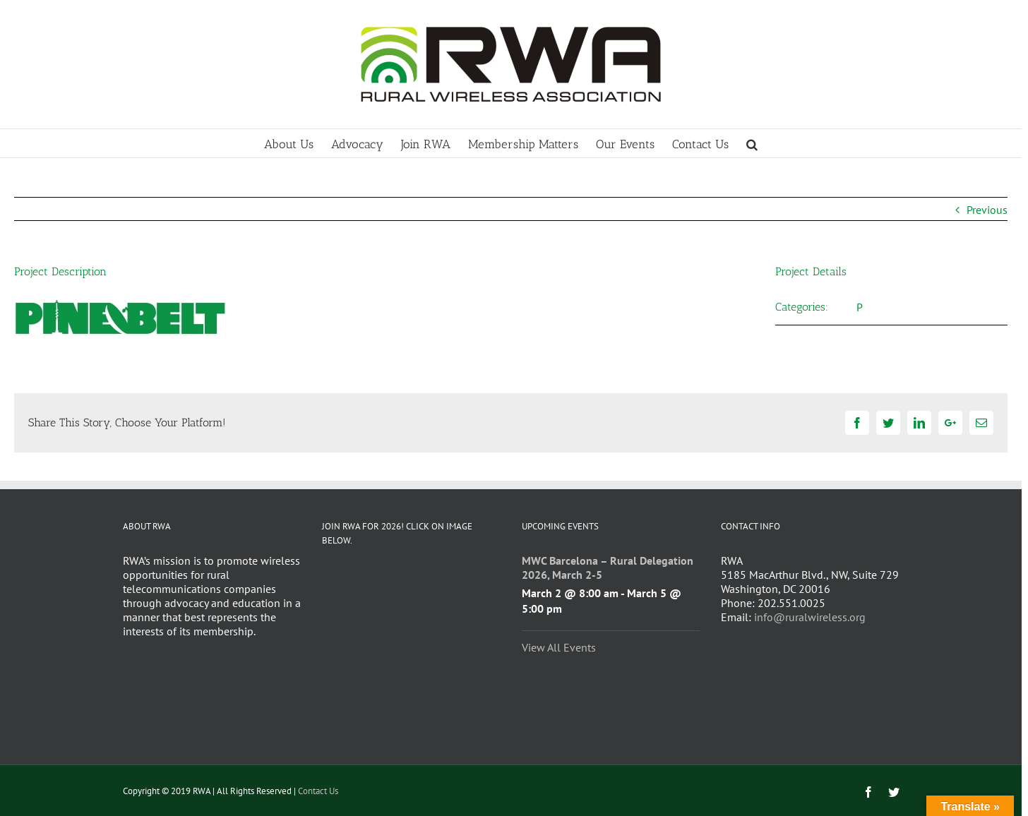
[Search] (752, 143)
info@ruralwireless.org (810, 617)
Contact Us (318, 791)
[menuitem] (297, 143)
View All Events (559, 647)
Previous (987, 210)
